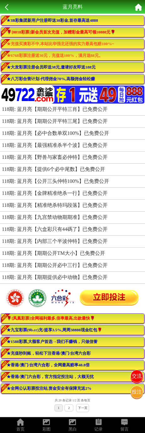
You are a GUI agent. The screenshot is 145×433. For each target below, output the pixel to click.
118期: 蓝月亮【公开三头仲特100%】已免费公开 (55, 181)
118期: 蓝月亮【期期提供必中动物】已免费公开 (55, 277)
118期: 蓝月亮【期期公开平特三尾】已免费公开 (55, 121)
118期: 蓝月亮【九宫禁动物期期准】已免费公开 (55, 217)
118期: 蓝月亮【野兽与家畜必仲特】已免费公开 (55, 157)
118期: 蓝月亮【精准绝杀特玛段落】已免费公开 (55, 205)
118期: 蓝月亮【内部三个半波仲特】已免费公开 (55, 241)
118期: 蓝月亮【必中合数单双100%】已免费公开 (55, 133)
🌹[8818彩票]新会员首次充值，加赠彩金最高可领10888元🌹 (61, 32)
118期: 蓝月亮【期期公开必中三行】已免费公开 (55, 265)
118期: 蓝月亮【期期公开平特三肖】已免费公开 (55, 109)
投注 (137, 391)
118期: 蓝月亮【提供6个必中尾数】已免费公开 (53, 169)
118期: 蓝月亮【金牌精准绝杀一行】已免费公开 (55, 193)
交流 (137, 376)
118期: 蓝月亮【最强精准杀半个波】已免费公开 (55, 145)
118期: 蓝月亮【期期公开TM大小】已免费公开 (53, 253)
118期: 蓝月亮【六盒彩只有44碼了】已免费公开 (55, 229)
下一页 (82, 408)
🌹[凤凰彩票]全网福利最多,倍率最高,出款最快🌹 (51, 318)
